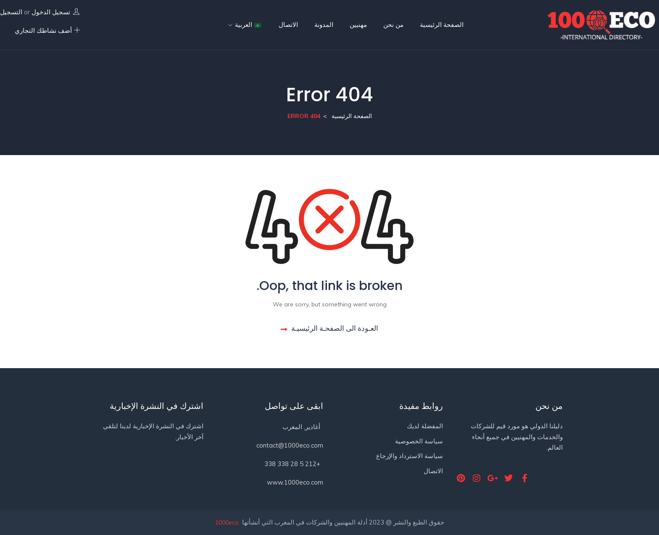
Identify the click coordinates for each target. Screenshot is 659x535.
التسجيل (11, 12)
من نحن (393, 25)
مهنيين (358, 25)
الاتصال (288, 25)
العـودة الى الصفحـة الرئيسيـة (329, 328)
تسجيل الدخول (51, 12)
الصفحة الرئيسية (442, 25)
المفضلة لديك (425, 426)
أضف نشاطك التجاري (47, 30)
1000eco (227, 522)
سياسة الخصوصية (419, 441)
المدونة (323, 25)
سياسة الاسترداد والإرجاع (409, 456)
